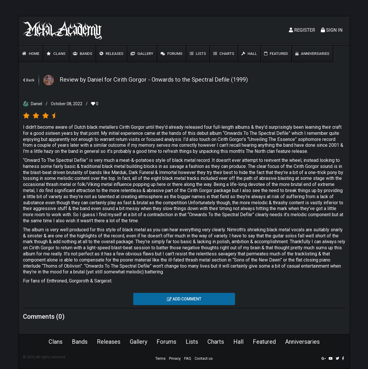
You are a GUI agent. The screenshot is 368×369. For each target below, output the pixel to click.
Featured (276, 53)
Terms (160, 358)
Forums (171, 53)
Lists (198, 53)
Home (30, 53)
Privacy (175, 358)
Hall (249, 53)
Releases (111, 53)
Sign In (331, 30)
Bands (82, 53)
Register (302, 30)
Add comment (184, 299)
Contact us (204, 358)
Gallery (142, 53)
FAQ (187, 358)
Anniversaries (312, 53)
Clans (56, 53)
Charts (223, 53)
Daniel (36, 103)
